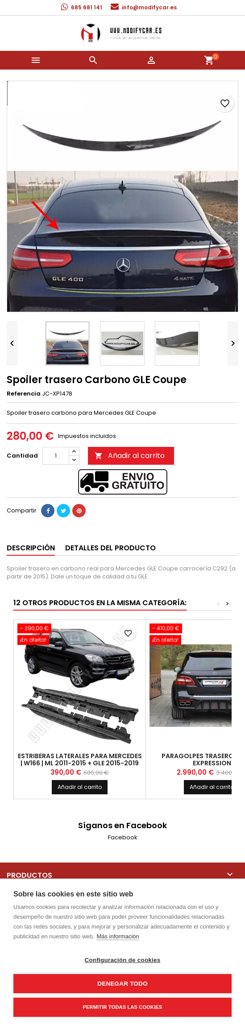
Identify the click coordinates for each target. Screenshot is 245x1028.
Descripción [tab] (31, 548)
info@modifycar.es (149, 7)
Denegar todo (122, 983)
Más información (117, 936)
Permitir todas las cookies (122, 1007)
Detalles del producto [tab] (110, 548)
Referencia (24, 394)
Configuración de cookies (123, 960)
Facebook (122, 837)
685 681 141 (86, 7)
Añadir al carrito (130, 455)
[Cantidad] (55, 456)
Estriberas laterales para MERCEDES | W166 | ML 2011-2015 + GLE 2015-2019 (80, 759)
